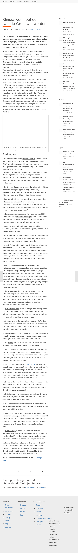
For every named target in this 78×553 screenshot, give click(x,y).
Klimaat (38, 512)
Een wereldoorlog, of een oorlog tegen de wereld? (69, 132)
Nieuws (23, 505)
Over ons (11, 1)
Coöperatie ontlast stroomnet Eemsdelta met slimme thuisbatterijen (69, 27)
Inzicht (22, 508)
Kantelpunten (40, 521)
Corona (38, 525)
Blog (6, 524)
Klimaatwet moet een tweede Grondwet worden (24, 21)
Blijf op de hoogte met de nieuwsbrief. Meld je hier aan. (23, 482)
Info (21, 515)
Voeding (39, 515)
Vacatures (19, 1)
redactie (21, 29)
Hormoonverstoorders (43, 518)
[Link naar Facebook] (18, 471)
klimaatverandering (34, 29)
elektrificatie (31, 364)
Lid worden (9, 511)
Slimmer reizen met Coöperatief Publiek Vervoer (68, 55)
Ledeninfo (34, 1)
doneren (42, 488)
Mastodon (8, 527)
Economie (39, 508)
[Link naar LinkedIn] (30, 471)
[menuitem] (5, 1)
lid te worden (30, 488)
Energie (38, 505)
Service (5, 1)
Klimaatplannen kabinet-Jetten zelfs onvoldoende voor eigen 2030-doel (69, 42)
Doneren (8, 514)
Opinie (22, 512)
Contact (26, 1)
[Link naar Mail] (42, 471)
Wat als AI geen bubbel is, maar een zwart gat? (68, 119)
